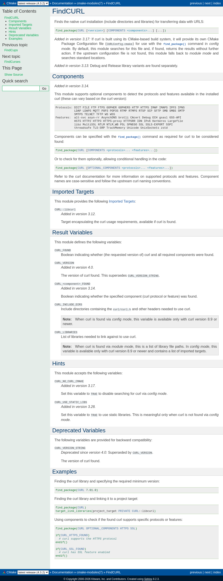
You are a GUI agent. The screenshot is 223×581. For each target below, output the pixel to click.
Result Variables (20, 28)
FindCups (11, 50)
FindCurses (12, 61)
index (217, 3)
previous (196, 3)
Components (18, 21)
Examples (15, 38)
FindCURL (113, 3)
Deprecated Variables (24, 35)
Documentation (62, 3)
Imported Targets (20, 24)
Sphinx (148, 577)
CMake (12, 3)
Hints (12, 31)
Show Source (13, 74)
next (208, 3)
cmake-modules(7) (90, 3)
